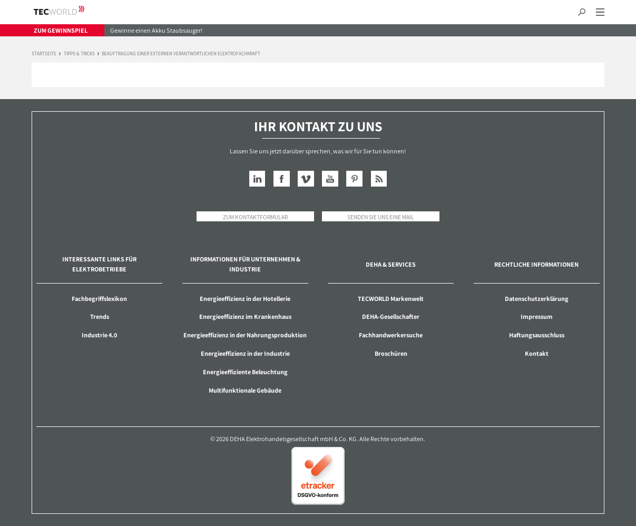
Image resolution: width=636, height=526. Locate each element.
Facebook (281, 179)
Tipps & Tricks (79, 54)
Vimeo (306, 179)
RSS (379, 179)
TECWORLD (68, 10)
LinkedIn (257, 179)
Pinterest (354, 179)
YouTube (330, 179)
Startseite (44, 54)
